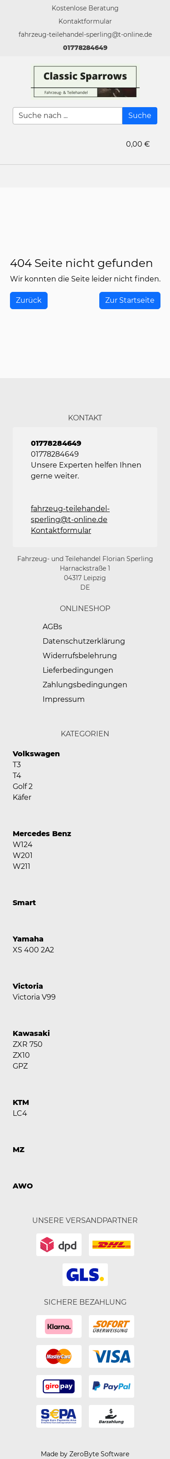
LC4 (20, 1113)
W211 (21, 866)
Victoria (28, 986)
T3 (17, 764)
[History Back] (29, 300)
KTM (21, 1102)
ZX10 (21, 1055)
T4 (17, 775)
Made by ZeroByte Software (85, 1454)
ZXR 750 (28, 1044)
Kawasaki (31, 1033)
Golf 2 (23, 786)
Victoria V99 (34, 997)
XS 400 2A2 (33, 950)
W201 (23, 855)
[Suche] (139, 115)
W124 (23, 844)
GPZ (20, 1066)
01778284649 (85, 48)
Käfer (22, 797)
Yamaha (28, 939)
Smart (24, 902)
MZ (18, 1149)
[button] (85, 21)
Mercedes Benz (42, 833)
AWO (23, 1186)
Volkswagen (36, 753)
